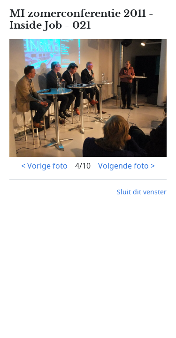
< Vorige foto (44, 166)
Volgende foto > (126, 166)
